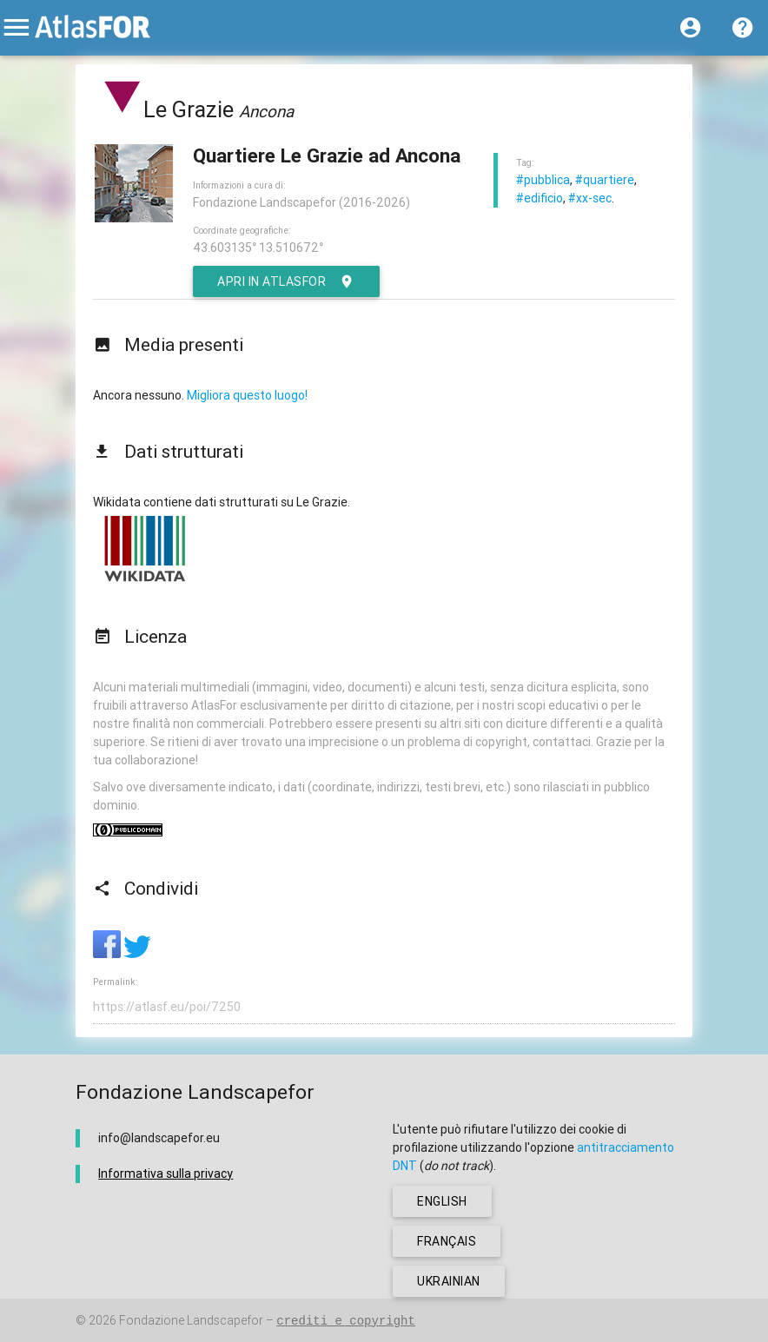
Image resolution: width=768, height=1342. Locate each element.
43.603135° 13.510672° (258, 247)
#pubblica (543, 180)
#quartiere (604, 180)
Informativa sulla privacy (165, 1173)
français (446, 1241)
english (442, 1201)
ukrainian (448, 1281)
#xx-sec (590, 198)
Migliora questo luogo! (247, 395)
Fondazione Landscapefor (191, 1320)
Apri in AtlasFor (286, 281)
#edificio (539, 198)
